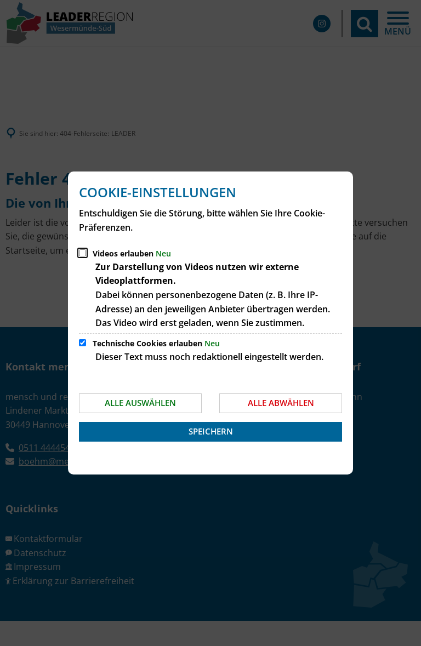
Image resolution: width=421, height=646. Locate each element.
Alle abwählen (281, 402)
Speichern (211, 431)
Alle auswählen (140, 402)
